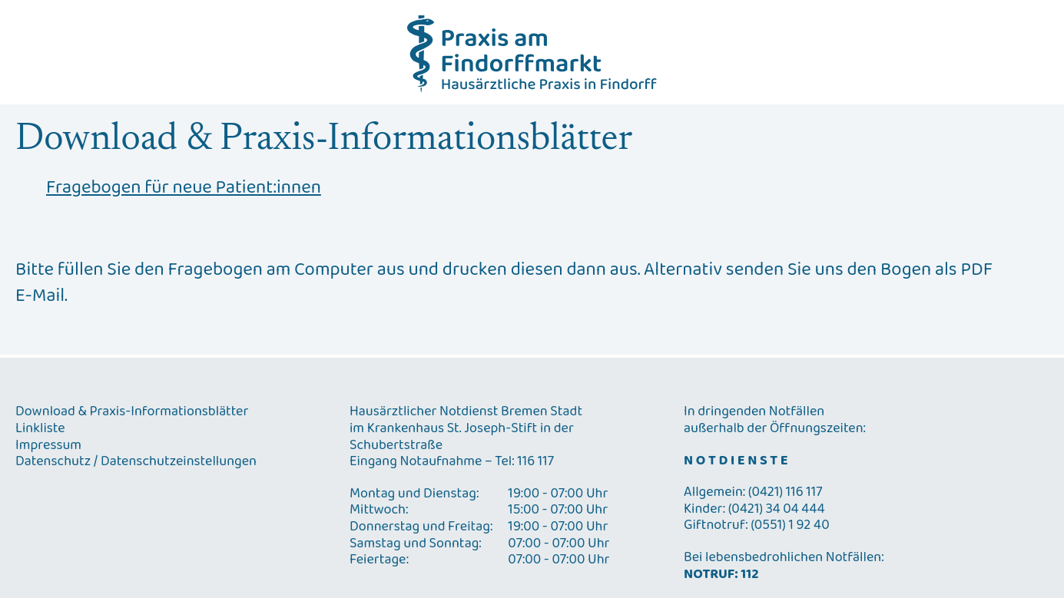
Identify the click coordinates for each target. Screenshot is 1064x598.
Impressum (48, 446)
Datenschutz (53, 462)
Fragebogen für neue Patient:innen (183, 188)
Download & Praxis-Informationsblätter (131, 412)
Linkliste (40, 429)
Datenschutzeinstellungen (179, 462)
